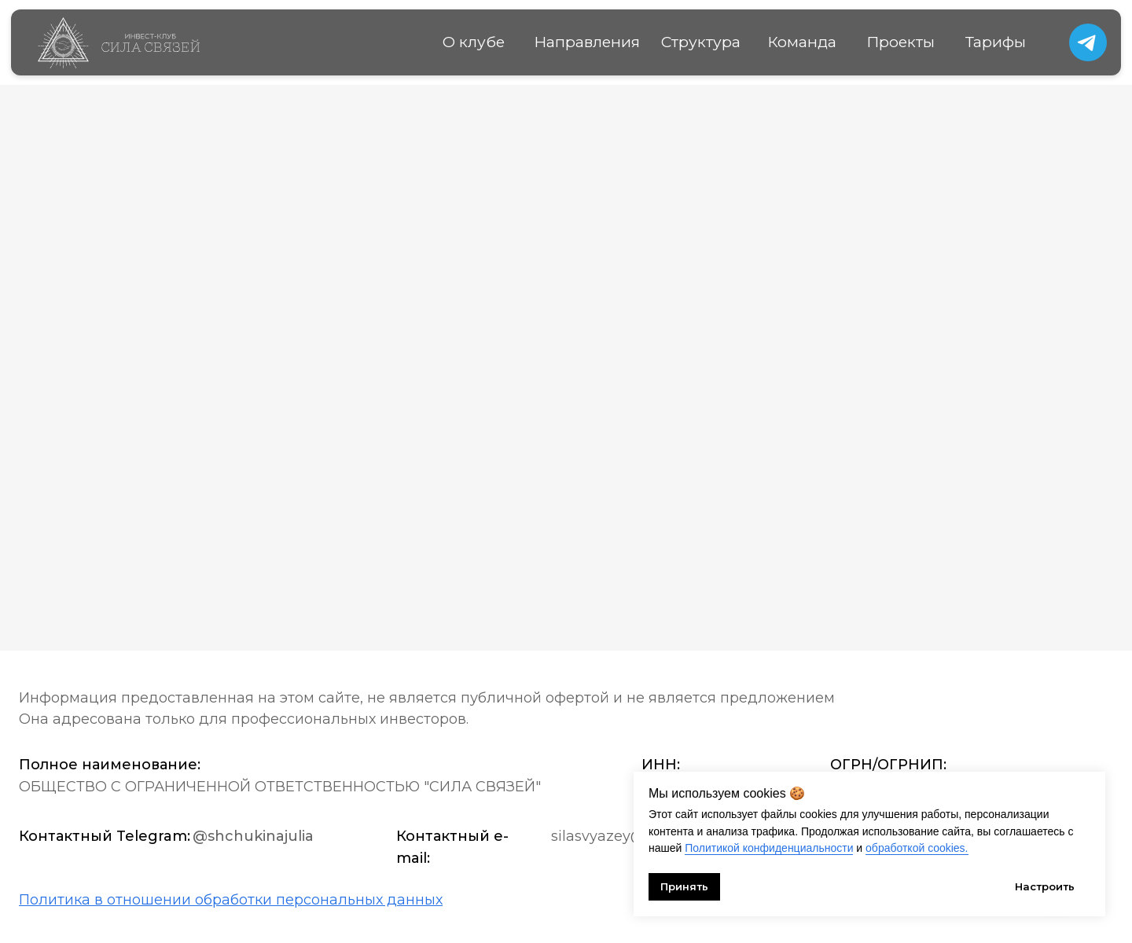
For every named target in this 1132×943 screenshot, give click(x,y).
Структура (701, 41)
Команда (801, 41)
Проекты (900, 41)
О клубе (474, 41)
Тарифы (995, 41)
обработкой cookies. (917, 848)
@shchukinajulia (253, 836)
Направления (587, 41)
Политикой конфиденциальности (769, 848)
